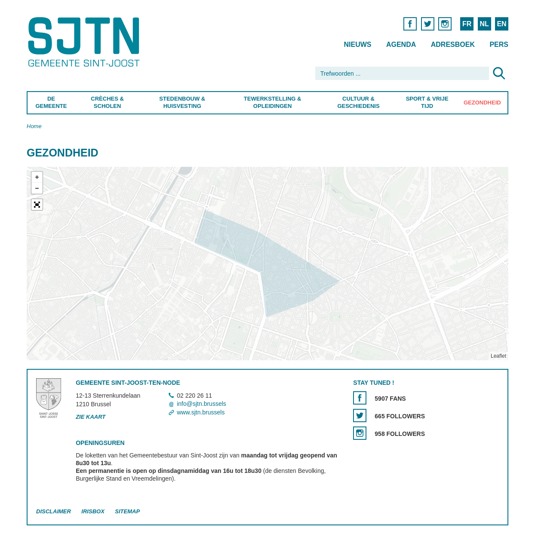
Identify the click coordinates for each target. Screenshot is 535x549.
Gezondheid (482, 102)
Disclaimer (53, 511)
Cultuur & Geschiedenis (358, 102)
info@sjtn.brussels (201, 404)
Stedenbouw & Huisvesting (182, 102)
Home (34, 126)
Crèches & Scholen (107, 102)
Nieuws (357, 44)
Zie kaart (90, 417)
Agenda (401, 44)
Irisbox (92, 511)
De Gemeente (51, 102)
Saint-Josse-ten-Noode (85, 42)
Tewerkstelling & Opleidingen (272, 102)
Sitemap (127, 511)
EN (501, 24)
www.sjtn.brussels (200, 412)
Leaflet (498, 356)
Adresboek (453, 44)
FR (466, 24)
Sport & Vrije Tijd (427, 102)
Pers (498, 44)
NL (484, 24)
